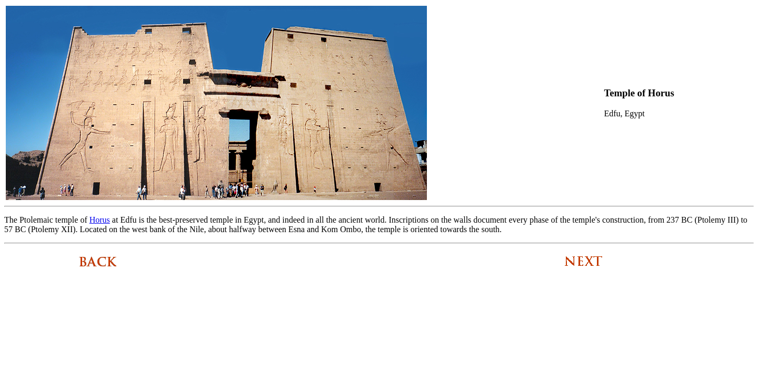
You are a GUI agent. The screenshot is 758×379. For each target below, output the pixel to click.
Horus (99, 219)
